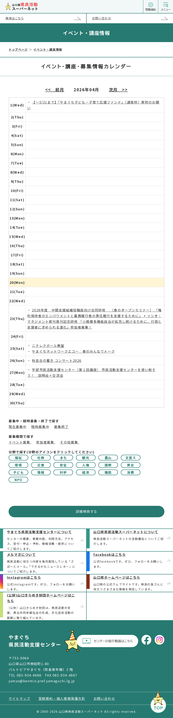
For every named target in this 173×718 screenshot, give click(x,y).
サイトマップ (19, 698)
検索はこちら (46, 18)
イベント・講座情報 (47, 49)
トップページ (18, 49)
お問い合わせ (132, 18)
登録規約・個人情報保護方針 (61, 698)
